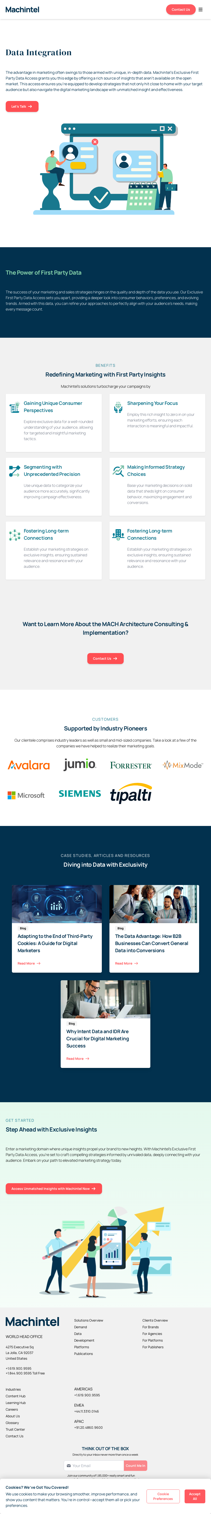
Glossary (12, 1422)
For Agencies (152, 1333)
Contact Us (181, 9)
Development (84, 1340)
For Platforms (152, 1340)
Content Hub (15, 1396)
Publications (83, 1353)
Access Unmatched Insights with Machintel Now (53, 1188)
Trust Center (15, 1429)
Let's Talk (22, 106)
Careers (12, 1409)
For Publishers (152, 1347)
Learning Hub (16, 1402)
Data (78, 1333)
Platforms (81, 1347)
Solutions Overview (88, 1320)
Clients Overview (155, 1320)
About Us (13, 1416)
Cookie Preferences (163, 1496)
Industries (13, 1389)
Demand (80, 1327)
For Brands (150, 1327)
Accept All (195, 1496)
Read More (29, 963)
